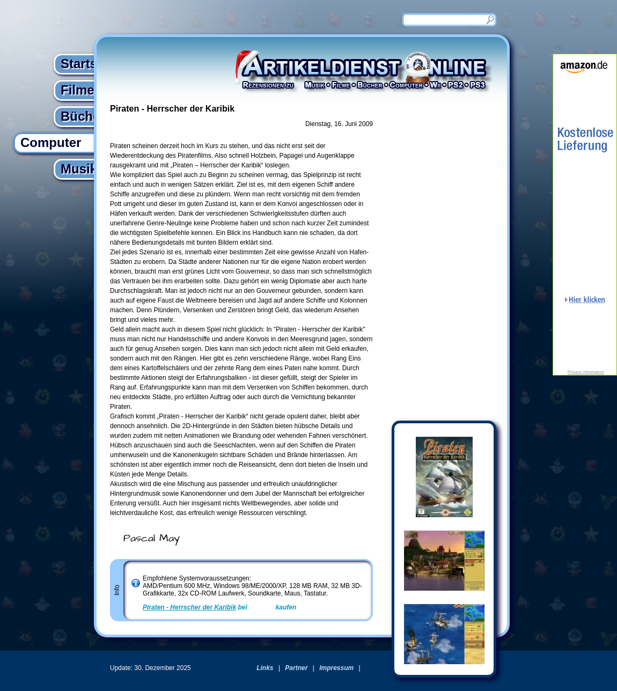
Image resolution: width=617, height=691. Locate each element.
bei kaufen (219, 607)
